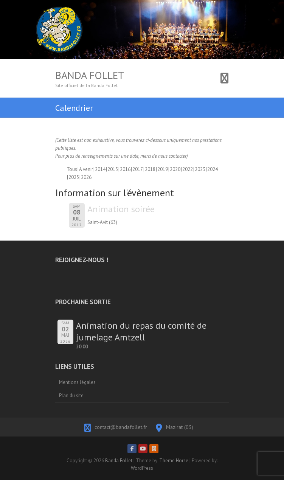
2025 (73, 177)
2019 (162, 169)
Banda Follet (89, 75)
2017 (137, 169)
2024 (212, 169)
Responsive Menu (224, 78)
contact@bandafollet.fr (121, 427)
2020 (175, 169)
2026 (86, 177)
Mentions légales (77, 382)
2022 (187, 169)
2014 (100, 169)
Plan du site (71, 395)
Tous (72, 169)
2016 (125, 169)
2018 (150, 169)
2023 (200, 169)
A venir (86, 169)
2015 (112, 169)
